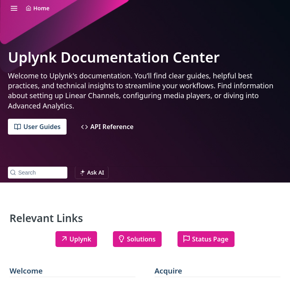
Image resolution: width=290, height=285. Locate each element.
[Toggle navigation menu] (14, 8)
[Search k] (37, 173)
